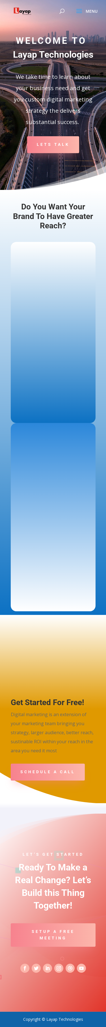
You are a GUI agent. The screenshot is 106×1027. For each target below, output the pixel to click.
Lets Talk (53, 144)
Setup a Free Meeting (53, 935)
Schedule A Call (47, 772)
